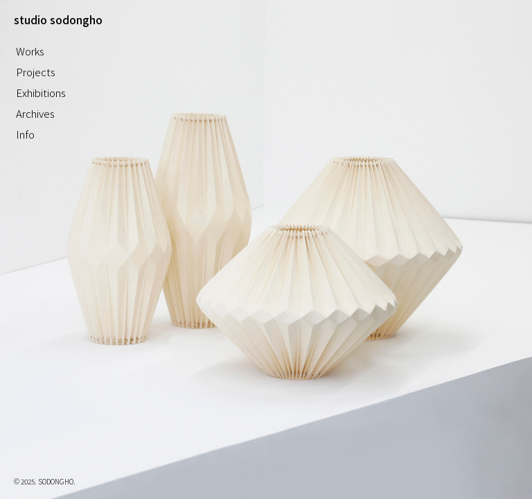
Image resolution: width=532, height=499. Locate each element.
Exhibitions (41, 92)
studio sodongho (58, 19)
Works (30, 51)
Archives (35, 113)
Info (25, 134)
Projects (35, 71)
